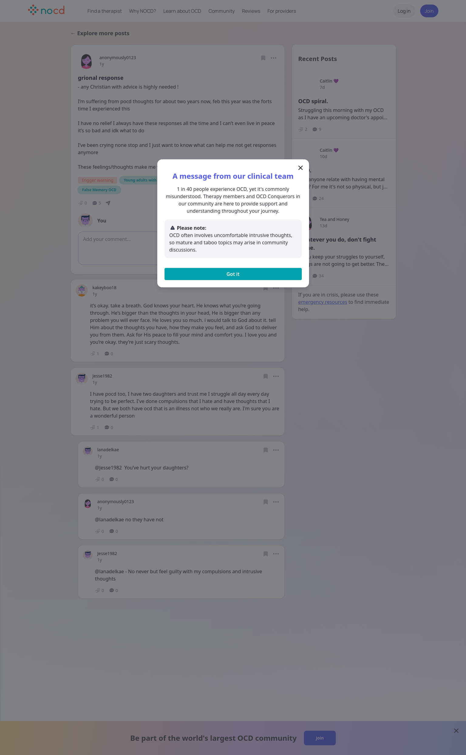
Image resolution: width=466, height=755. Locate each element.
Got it (233, 274)
